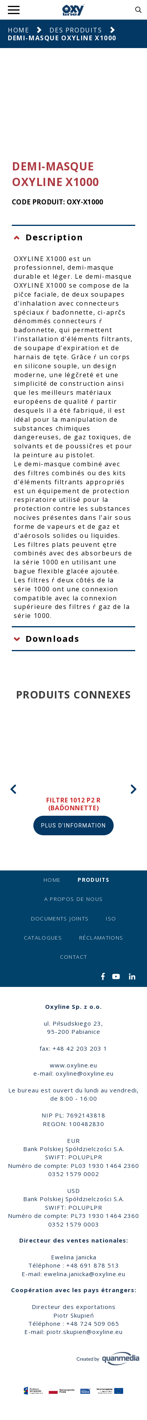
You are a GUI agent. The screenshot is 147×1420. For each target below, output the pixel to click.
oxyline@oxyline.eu (85, 1073)
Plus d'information (73, 825)
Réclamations (101, 937)
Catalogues (43, 937)
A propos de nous (73, 898)
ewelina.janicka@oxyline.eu (84, 1274)
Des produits (75, 30)
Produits (93, 879)
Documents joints (60, 918)
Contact (73, 956)
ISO (111, 918)
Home (18, 30)
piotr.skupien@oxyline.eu (85, 1332)
